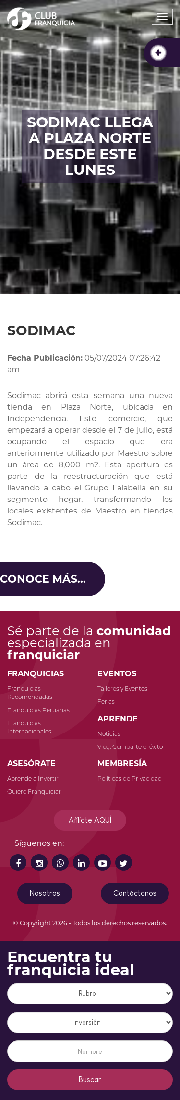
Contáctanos (134, 893)
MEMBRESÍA (122, 763)
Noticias (108, 733)
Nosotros (45, 893)
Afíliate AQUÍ (90, 820)
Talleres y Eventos (122, 688)
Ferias (106, 701)
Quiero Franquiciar (34, 791)
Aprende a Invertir (33, 778)
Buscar (90, 1080)
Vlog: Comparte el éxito (130, 746)
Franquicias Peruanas (38, 710)
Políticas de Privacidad (129, 778)
